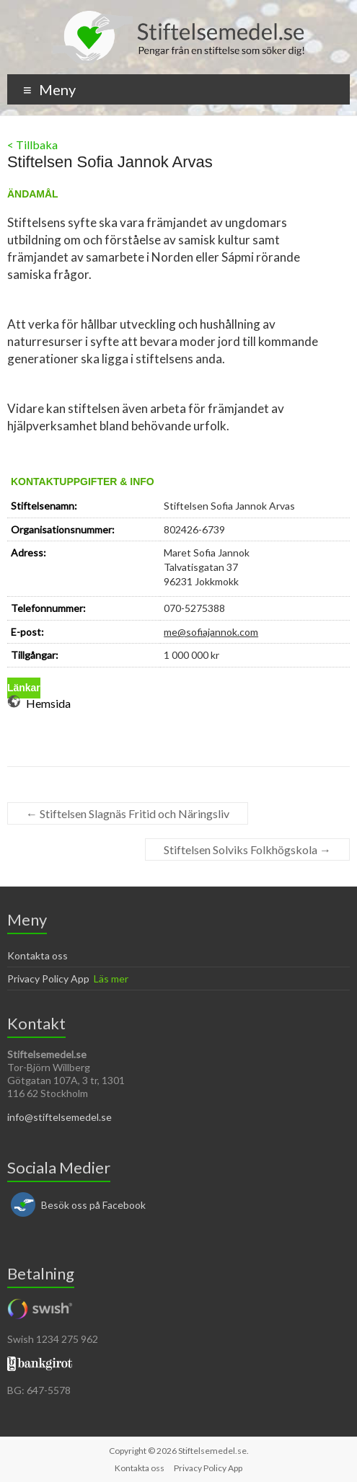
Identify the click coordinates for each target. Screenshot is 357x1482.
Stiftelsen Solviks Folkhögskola (247, 849)
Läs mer (111, 978)
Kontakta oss (37, 955)
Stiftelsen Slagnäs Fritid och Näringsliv (127, 813)
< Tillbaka (32, 144)
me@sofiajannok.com (211, 632)
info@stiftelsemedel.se (59, 1117)
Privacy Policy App (48, 978)
